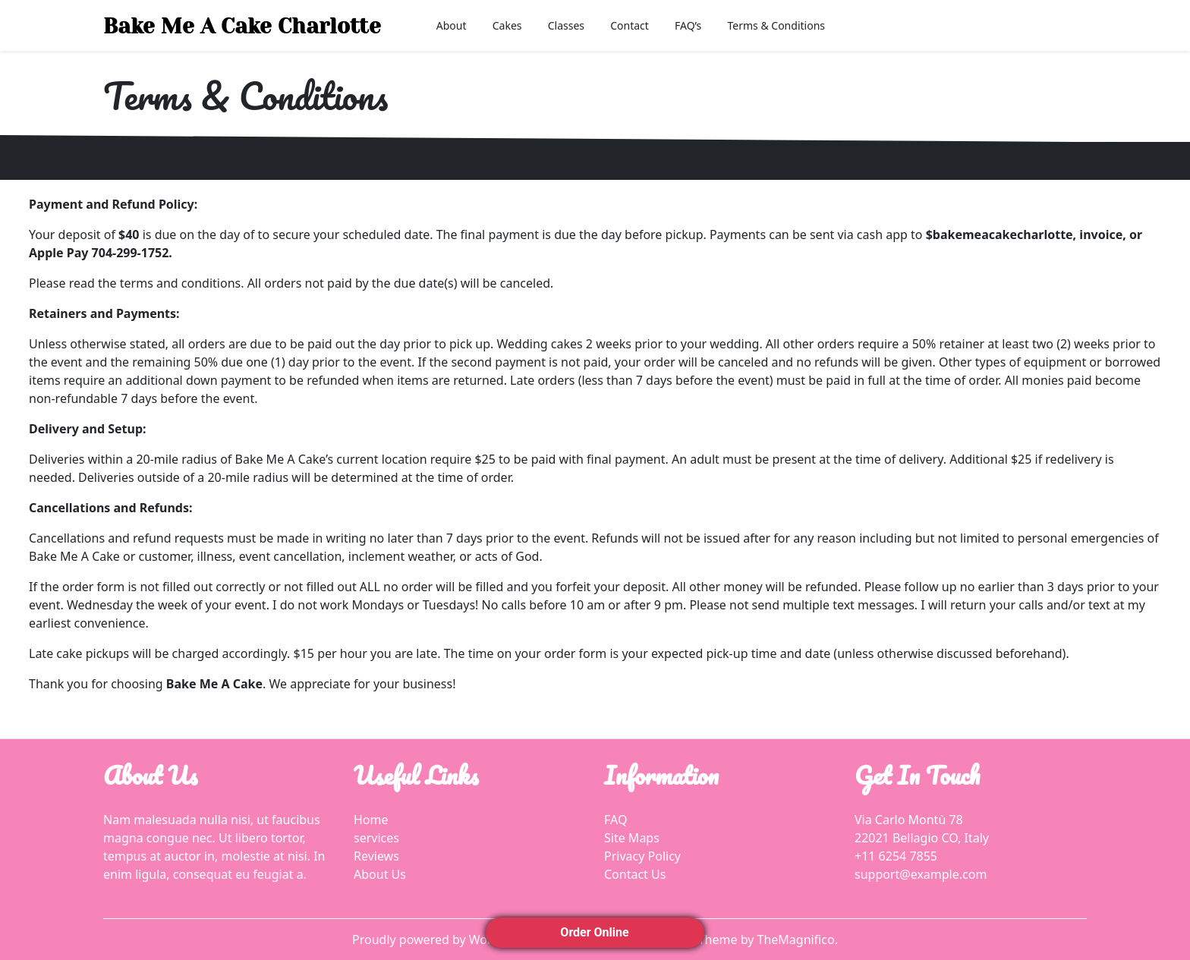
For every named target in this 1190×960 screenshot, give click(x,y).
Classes (566, 25)
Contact (629, 25)
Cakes (507, 25)
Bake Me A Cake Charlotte (242, 26)
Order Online (595, 932)
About (451, 25)
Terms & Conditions (777, 25)
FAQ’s (688, 25)
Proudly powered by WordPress (443, 939)
